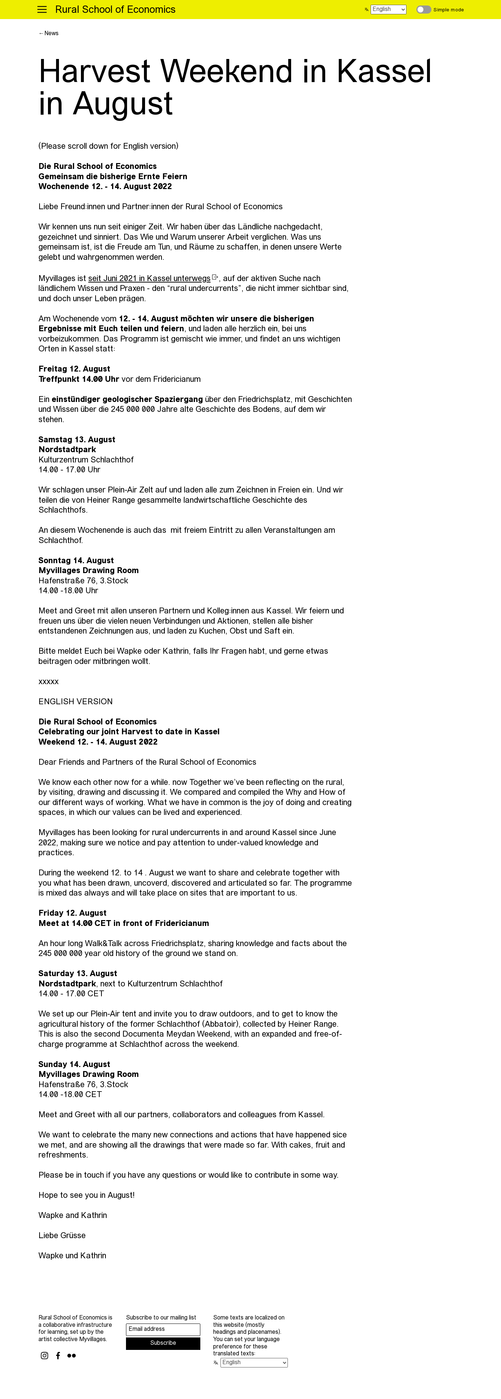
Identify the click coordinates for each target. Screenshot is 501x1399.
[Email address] (163, 1330)
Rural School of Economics (115, 10)
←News (48, 34)
